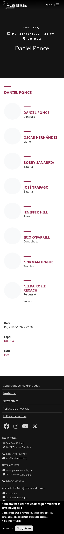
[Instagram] (15, 427)
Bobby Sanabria (39, 162)
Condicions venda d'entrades (21, 385)
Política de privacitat (16, 408)
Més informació (12, 523)
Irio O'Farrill (37, 237)
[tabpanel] (32, 203)
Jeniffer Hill (36, 212)
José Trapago (36, 187)
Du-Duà (9, 341)
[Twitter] (34, 427)
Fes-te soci (9, 393)
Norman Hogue (38, 262)
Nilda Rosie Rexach (35, 288)
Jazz (6, 355)
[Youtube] (25, 427)
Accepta (8, 531)
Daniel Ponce (36, 112)
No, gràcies (24, 530)
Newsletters (10, 401)
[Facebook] (6, 427)
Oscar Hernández (40, 137)
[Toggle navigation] (53, 4)
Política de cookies (14, 416)
